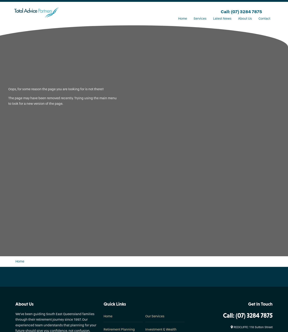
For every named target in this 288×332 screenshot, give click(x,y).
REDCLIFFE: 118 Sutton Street (252, 327)
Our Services (154, 316)
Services (200, 19)
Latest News (222, 19)
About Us (245, 19)
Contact (264, 19)
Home (182, 19)
